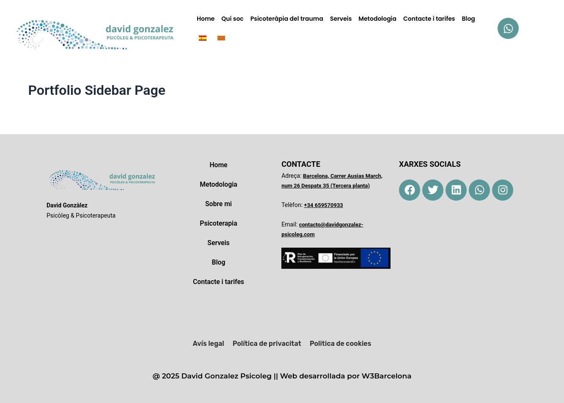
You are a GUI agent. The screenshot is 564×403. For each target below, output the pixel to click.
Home (206, 18)
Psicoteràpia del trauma (286, 18)
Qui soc (232, 18)
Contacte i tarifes (429, 18)
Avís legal (208, 344)
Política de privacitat (267, 344)
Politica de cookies (340, 344)
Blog (468, 18)
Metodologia (377, 18)
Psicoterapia (219, 223)
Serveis (341, 18)
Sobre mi (218, 204)
